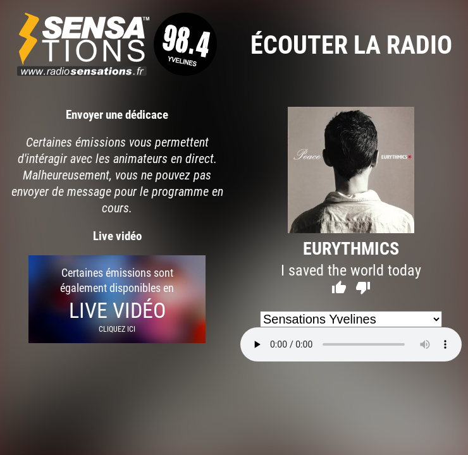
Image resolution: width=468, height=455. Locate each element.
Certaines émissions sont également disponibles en (117, 299)
